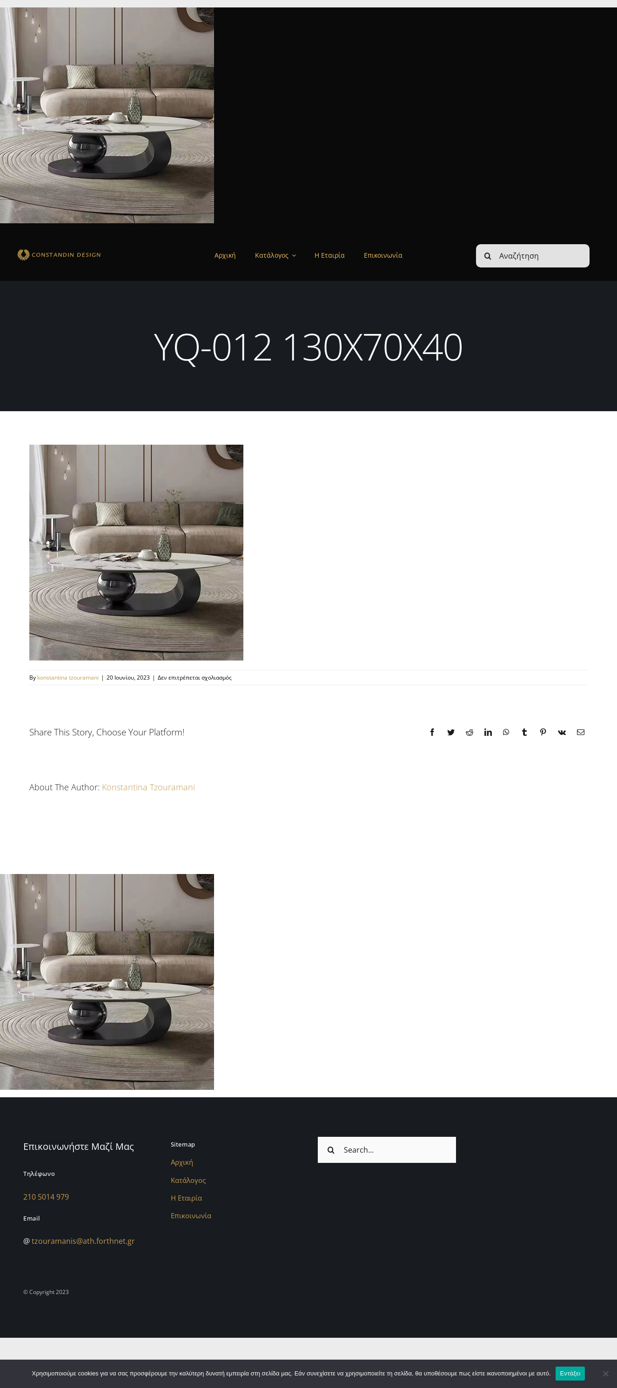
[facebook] (563, 1290)
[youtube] (599, 1290)
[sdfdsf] (75, 251)
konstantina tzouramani (68, 677)
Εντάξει (570, 1373)
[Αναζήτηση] (533, 255)
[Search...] (387, 1150)
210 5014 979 (46, 1197)
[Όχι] (605, 1373)
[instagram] (546, 1290)
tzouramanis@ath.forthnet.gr (83, 1241)
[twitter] (581, 1290)
